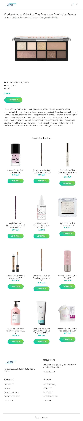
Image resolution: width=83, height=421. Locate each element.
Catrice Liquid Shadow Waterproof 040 (16, 277)
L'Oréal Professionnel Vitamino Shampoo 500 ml (15, 330)
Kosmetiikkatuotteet (12, 396)
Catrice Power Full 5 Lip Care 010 (67, 277)
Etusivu (6, 18)
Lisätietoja (13, 100)
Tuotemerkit (18, 82)
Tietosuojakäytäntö (50, 396)
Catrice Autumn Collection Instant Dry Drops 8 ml (41, 225)
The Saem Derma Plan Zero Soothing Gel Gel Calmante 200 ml (41, 330)
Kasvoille (7, 388)
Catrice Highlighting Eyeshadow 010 (67, 224)
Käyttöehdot (48, 392)
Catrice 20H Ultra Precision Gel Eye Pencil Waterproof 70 (15, 225)
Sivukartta (47, 400)
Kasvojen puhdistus (11, 392)
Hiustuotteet (8, 384)
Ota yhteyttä (48, 388)
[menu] (77, 4)
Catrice (26, 82)
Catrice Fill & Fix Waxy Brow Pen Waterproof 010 (41, 278)
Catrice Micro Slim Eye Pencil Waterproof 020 (42, 171)
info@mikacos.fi (49, 372)
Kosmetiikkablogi (49, 384)
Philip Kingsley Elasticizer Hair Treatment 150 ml (67, 329)
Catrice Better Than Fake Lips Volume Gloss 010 (67, 172)
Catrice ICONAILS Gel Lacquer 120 (15, 171)
